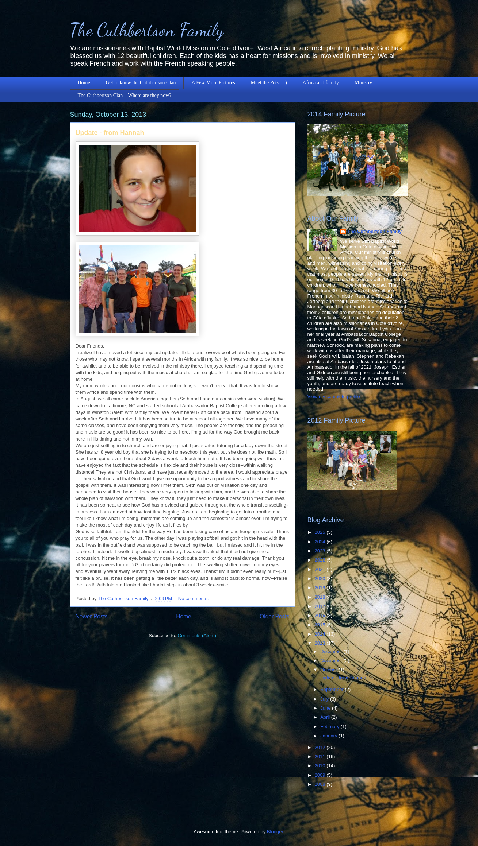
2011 (321, 756)
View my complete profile (333, 396)
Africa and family (321, 82)
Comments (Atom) (197, 635)
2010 (321, 765)
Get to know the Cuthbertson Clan (141, 82)
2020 (321, 578)
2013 (321, 643)
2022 (321, 560)
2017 (321, 606)
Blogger (275, 831)
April (325, 717)
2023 (321, 551)
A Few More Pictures (213, 82)
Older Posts (274, 616)
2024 (321, 541)
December (332, 651)
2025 (321, 532)
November (332, 660)
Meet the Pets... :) (269, 82)
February (330, 726)
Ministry (363, 82)
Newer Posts (92, 616)
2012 (321, 747)
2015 (321, 625)
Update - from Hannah (110, 132)
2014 (321, 634)
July (325, 699)
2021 (321, 569)
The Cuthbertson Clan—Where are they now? (125, 95)
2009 (321, 775)
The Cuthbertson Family (146, 30)
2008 (321, 784)
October (329, 669)
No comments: (194, 598)
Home (84, 82)
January (329, 735)
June (326, 708)
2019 (321, 587)
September (332, 689)
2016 (321, 615)
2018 (321, 597)
